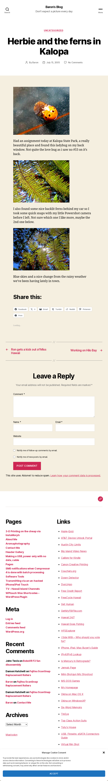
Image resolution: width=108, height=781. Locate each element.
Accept (54, 773)
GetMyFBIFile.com (71, 612)
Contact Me (13, 549)
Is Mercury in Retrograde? (75, 662)
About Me (11, 541)
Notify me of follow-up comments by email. (37, 452)
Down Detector (70, 579)
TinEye (65, 715)
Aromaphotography (18, 545)
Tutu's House (68, 729)
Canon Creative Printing (74, 566)
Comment (19, 396)
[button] (103, 752)
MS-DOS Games (70, 682)
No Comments (75, 63)
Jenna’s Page (68, 669)
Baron (35, 63)
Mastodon (11, 736)
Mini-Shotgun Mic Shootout (77, 676)
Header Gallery (15, 553)
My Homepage (69, 689)
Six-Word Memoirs (71, 709)
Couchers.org (68, 572)
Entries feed (13, 625)
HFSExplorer (68, 632)
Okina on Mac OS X (72, 695)
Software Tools (15, 578)
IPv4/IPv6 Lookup (71, 656)
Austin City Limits (71, 546)
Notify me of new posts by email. (32, 458)
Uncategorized (54, 31)
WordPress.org (15, 633)
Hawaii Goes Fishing (72, 625)
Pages (9, 566)
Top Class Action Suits (74, 722)
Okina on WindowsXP (73, 702)
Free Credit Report (71, 592)
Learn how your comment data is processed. (75, 477)
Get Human (67, 606)
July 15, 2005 (53, 63)
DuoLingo (66, 586)
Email (58, 424)
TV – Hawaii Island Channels (23, 590)
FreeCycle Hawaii (71, 599)
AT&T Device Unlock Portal (76, 539)
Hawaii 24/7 (68, 619)
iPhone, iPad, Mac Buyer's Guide (79, 649)
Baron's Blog (53, 7)
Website (17, 438)
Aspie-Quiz (67, 533)
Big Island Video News (73, 553)
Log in (9, 620)
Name (17, 424)
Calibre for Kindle (70, 559)
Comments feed (15, 629)
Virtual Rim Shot (70, 746)
